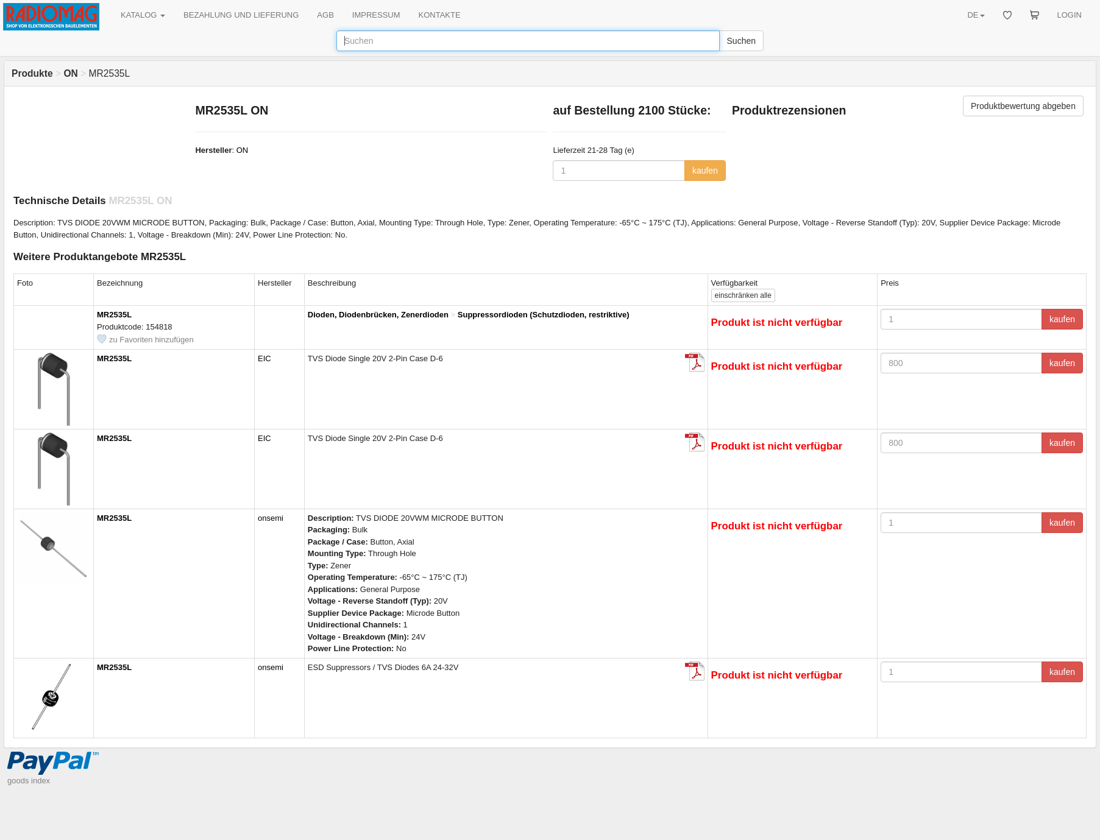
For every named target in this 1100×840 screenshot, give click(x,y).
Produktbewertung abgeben (1023, 106)
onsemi (270, 518)
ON (242, 150)
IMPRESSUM (376, 14)
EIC (264, 358)
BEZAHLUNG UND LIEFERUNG (241, 14)
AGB (325, 14)
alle (743, 295)
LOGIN (1069, 14)
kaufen (705, 170)
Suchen (741, 41)
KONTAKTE (440, 14)
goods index (28, 780)
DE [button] (975, 14)
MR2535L (114, 314)
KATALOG (143, 14)
